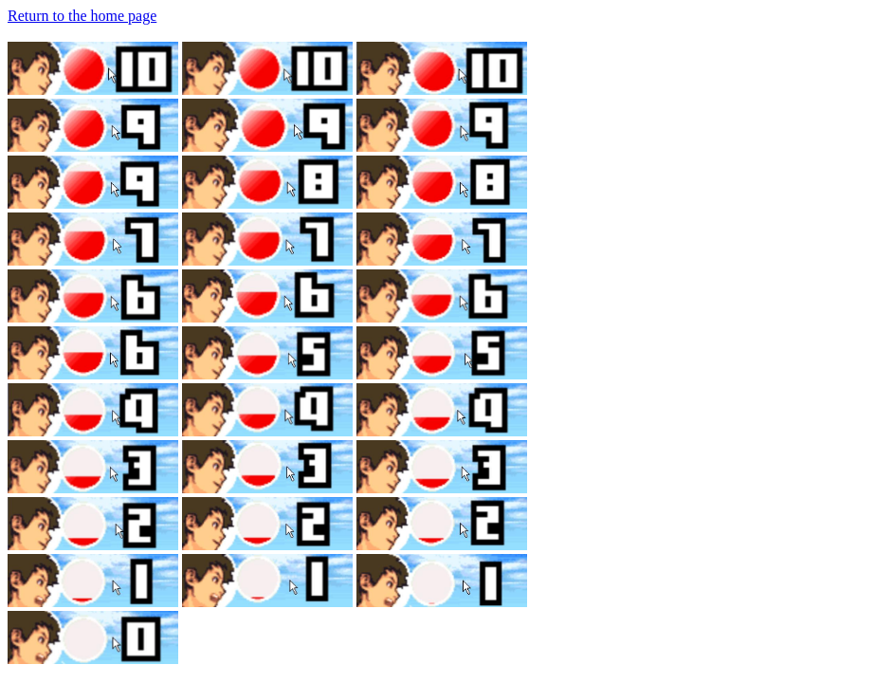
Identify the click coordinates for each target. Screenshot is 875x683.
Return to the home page (82, 16)
